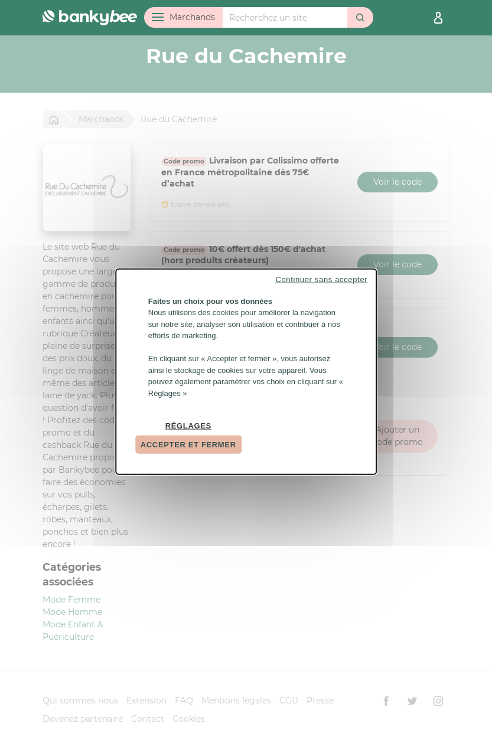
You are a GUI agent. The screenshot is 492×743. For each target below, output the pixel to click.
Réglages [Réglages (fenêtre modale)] (188, 425)
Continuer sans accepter (321, 278)
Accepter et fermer (188, 444)
